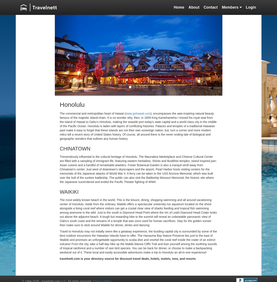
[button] (67, 55)
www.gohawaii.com (138, 113)
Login (251, 7)
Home (179, 7)
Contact (210, 7)
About (193, 7)
